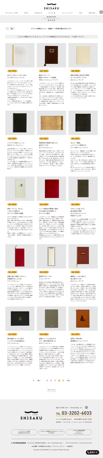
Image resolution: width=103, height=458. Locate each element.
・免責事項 (69, 446)
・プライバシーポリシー (58, 446)
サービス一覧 (51, 13)
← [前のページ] (39, 380)
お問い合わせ (92, 13)
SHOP (80, 13)
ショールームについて (67, 13)
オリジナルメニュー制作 (11, 13)
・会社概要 (34, 446)
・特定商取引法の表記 (44, 446)
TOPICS (26, 13)
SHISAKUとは (38, 13)
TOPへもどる (51, 390)
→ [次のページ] (68, 380)
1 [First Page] (33, 380)
